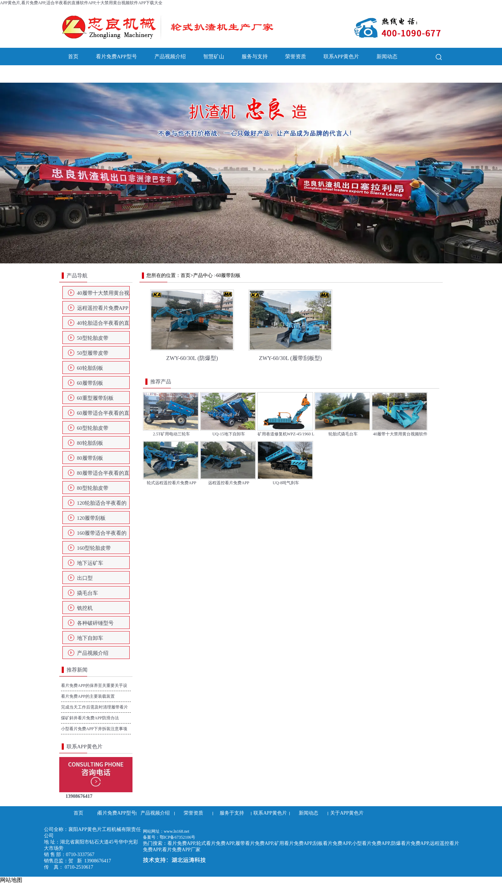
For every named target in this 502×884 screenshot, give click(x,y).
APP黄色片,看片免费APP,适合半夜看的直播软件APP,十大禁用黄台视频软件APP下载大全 (81, 2)
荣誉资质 (295, 56)
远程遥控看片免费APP (103, 308)
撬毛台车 (87, 593)
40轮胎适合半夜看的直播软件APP (103, 325)
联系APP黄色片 (341, 56)
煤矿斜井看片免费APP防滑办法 (90, 718)
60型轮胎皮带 (92, 428)
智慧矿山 (213, 56)
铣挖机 (85, 608)
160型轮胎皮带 (94, 548)
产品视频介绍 (170, 56)
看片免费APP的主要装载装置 (88, 696)
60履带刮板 (90, 383)
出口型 (85, 578)
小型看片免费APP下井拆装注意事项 (94, 728)
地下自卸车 (90, 638)
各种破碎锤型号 (95, 623)
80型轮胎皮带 (92, 488)
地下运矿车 (90, 563)
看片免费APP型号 (116, 56)
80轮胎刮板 (90, 443)
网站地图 (11, 880)
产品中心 (203, 275)
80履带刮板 (90, 458)
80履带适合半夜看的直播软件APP (103, 475)
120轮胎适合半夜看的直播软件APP (102, 505)
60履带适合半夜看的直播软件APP (103, 415)
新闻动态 (386, 56)
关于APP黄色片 (86, 74)
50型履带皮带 (92, 353)
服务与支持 (255, 56)
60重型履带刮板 (95, 398)
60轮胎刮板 (90, 368)
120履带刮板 (91, 518)
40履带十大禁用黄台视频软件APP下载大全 (103, 295)
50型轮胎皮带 (92, 338)
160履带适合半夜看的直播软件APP (102, 535)
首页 (73, 56)
